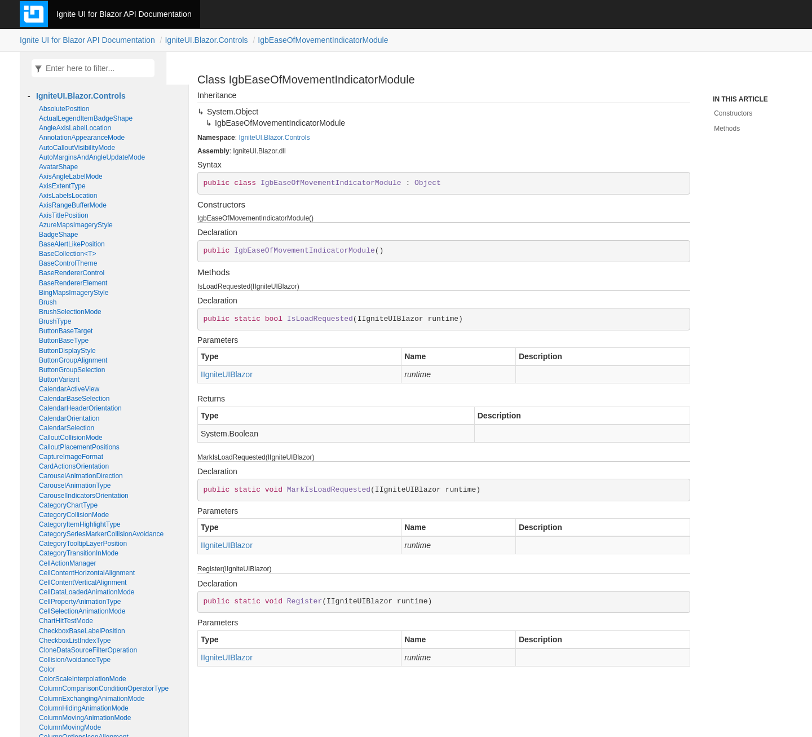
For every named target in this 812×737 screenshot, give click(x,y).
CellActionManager (67, 563)
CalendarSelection (66, 428)
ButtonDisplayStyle (67, 351)
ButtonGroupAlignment (73, 360)
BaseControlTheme (68, 263)
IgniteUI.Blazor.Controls (206, 40)
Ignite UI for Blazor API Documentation (124, 14)
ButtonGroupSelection (72, 370)
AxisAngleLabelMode (71, 176)
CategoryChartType (68, 505)
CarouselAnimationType (75, 485)
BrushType (55, 321)
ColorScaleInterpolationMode (82, 679)
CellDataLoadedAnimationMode (86, 592)
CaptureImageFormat (71, 457)
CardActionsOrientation (74, 466)
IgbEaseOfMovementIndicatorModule (323, 40)
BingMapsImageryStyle (73, 293)
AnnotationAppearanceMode (82, 138)
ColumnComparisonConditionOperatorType (104, 688)
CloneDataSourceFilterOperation (88, 650)
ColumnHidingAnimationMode (84, 708)
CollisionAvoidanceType (75, 660)
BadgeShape (58, 235)
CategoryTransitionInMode (78, 553)
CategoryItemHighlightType (80, 524)
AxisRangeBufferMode (73, 205)
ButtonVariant (59, 379)
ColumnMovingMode (70, 727)
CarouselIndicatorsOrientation (84, 496)
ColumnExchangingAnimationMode (91, 699)
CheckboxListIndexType (75, 641)
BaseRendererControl (71, 273)
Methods (727, 129)
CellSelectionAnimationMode (82, 611)
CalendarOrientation (69, 418)
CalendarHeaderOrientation (80, 408)
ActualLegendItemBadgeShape (86, 118)
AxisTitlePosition (64, 215)
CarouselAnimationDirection (81, 476)
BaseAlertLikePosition (72, 244)
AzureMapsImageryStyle (76, 225)
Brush (47, 302)
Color (47, 669)
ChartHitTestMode (66, 621)
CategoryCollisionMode (74, 515)
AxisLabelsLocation (68, 196)
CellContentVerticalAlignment (82, 582)
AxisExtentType (62, 186)
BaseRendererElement (73, 283)
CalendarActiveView (69, 389)
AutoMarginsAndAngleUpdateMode (92, 157)
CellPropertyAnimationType (80, 602)
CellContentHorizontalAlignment (87, 573)
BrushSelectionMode (70, 312)
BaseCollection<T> (67, 254)
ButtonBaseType (64, 341)
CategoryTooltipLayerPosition (83, 544)
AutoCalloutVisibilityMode (77, 148)
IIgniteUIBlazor (227, 374)
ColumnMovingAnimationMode (85, 718)
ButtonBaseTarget (65, 331)
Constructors (733, 113)
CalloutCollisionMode (71, 438)
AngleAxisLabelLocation (75, 128)
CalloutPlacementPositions (79, 447)
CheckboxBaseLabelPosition (82, 631)
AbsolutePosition (64, 109)
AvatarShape (58, 167)
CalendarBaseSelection (74, 399)
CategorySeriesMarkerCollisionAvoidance (101, 534)
